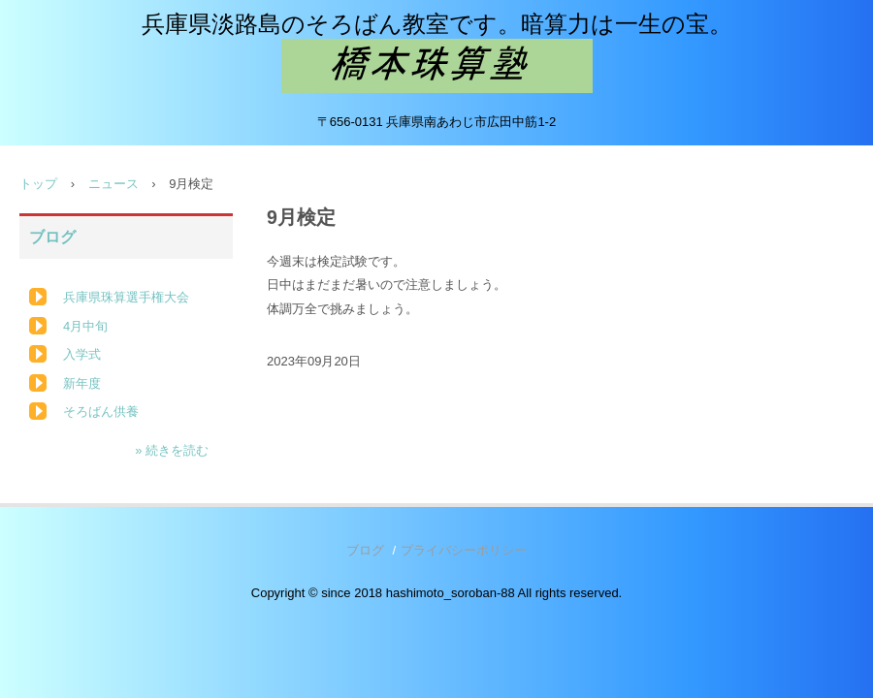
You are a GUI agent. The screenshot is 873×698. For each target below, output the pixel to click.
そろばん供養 (101, 411)
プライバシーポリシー (464, 550)
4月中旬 (85, 326)
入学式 (82, 354)
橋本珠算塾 (437, 66)
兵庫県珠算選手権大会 (126, 297)
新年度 (82, 383)
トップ (38, 183)
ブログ (52, 237)
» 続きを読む (172, 450)
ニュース (113, 183)
